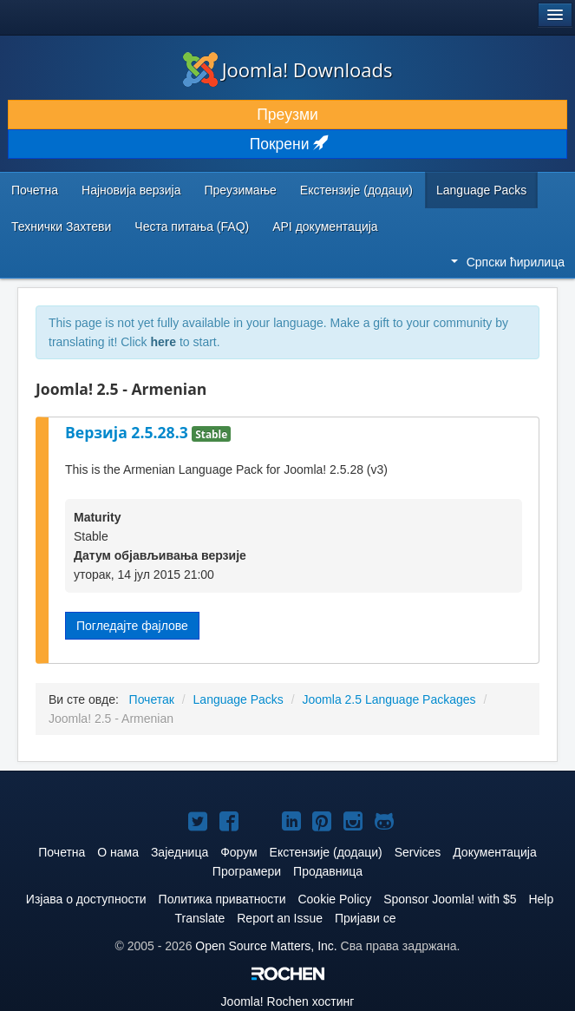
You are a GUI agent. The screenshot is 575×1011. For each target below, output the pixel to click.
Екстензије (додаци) (356, 190)
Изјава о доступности (86, 899)
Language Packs (481, 190)
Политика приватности (222, 899)
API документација (324, 226)
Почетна (34, 190)
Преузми (287, 114)
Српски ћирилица (508, 262)
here (163, 342)
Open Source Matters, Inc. (266, 946)
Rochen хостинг (288, 1001)
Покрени (288, 144)
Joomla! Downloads (288, 69)
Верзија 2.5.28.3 (128, 432)
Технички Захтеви (61, 226)
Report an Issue (280, 918)
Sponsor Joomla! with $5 (449, 899)
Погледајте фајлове (132, 626)
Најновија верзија (131, 190)
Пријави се (365, 918)
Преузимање (241, 190)
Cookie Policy (334, 899)
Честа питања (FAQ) (191, 226)
